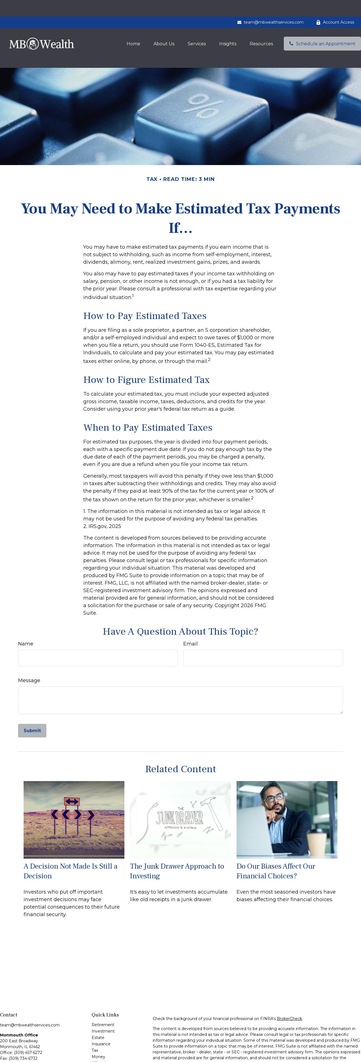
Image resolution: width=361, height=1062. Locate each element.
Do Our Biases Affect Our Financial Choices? (276, 846)
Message (29, 655)
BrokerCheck (289, 993)
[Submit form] (32, 705)
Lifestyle (100, 1038)
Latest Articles (105, 1044)
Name (25, 619)
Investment (103, 1006)
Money (98, 1031)
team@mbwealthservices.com (270, 5)
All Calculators (105, 1057)
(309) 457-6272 (28, 1027)
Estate (98, 1012)
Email (190, 619)
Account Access (335, 5)
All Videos (101, 1050)
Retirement (103, 999)
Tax (95, 1025)
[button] (133, 27)
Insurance (101, 1018)
